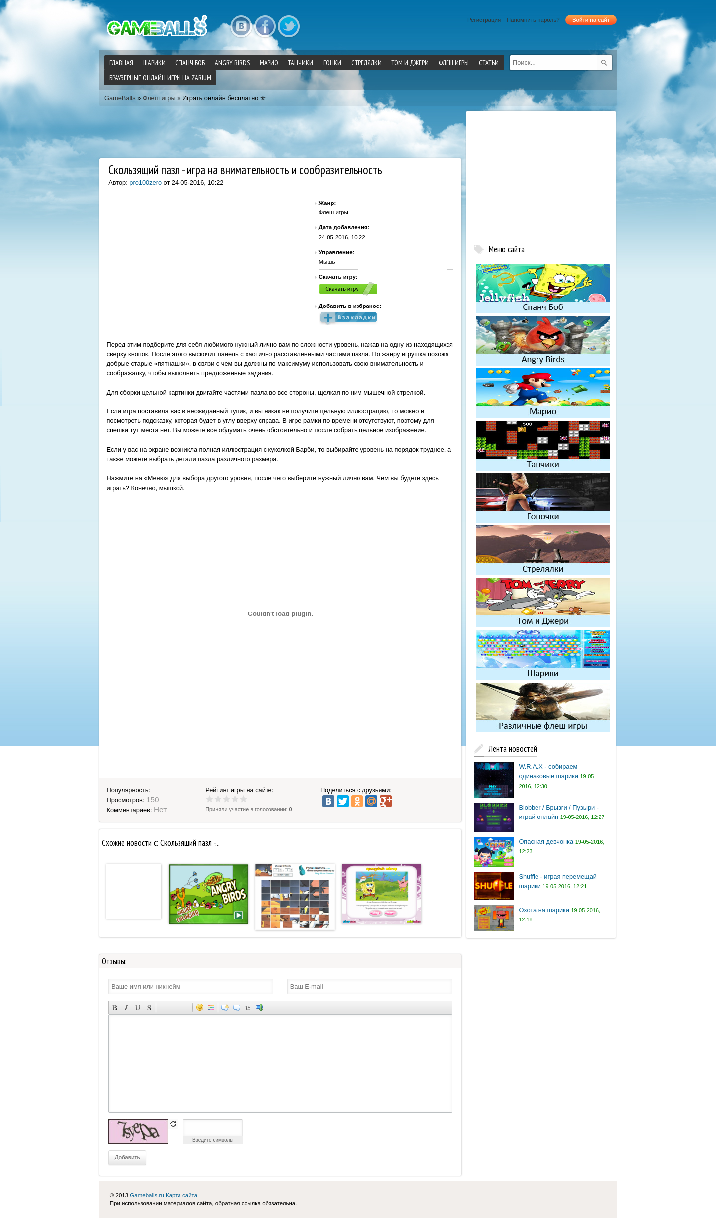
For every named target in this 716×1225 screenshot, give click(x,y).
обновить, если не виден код (173, 1124)
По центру (174, 1007)
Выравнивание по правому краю (185, 1007)
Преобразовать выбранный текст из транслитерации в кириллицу (248, 1007)
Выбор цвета (211, 1007)
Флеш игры (159, 98)
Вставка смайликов (199, 1007)
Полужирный (114, 1007)
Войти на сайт (591, 20)
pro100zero (145, 182)
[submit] (604, 62)
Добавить (127, 1157)
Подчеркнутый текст (137, 1007)
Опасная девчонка (546, 841)
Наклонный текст (126, 1007)
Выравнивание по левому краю (163, 1007)
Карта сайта (181, 1195)
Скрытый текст (225, 1007)
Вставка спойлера (259, 1007)
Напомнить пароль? (533, 20)
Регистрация (484, 20)
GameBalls (120, 98)
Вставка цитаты (236, 1007)
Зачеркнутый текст (149, 1007)
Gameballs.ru (147, 1195)
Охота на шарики (544, 910)
